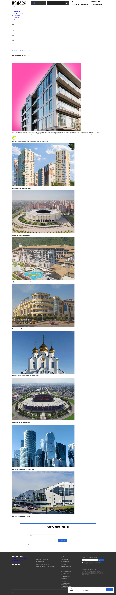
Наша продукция (39, 3)
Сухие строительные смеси (42, 557)
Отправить (62, 540)
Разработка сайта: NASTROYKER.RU (89, 569)
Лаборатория (64, 574)
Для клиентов (17, 9)
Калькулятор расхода (66, 571)
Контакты (63, 581)
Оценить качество (65, 576)
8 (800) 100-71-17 (95, 1)
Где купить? (64, 563)
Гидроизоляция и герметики (42, 564)
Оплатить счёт (18, 47)
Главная (14, 50)
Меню (21, 50)
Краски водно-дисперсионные (43, 563)
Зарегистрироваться (83, 4)
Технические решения (20, 19)
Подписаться (100, 560)
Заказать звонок (96, 4)
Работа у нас (64, 568)
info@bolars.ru (19, 560)
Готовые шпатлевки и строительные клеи (45, 566)
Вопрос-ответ (64, 578)
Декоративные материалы (42, 559)
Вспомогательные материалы (42, 568)
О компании (64, 557)
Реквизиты (63, 580)
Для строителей (18, 13)
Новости (16, 22)
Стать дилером (18, 11)
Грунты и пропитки (40, 561)
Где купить (17, 15)
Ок (109, 589)
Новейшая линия (65, 573)
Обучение (16, 17)
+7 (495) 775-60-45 (17, 558)
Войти (75, 4)
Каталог (16, 7)
